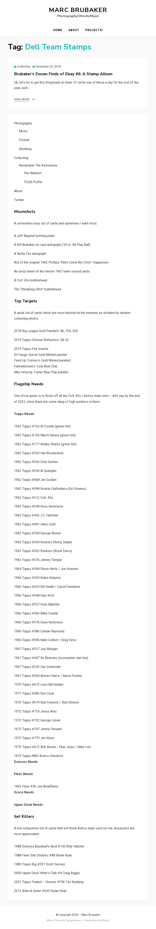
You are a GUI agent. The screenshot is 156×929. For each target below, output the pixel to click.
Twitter (19, 200)
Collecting (23, 66)
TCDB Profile (33, 182)
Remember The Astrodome (38, 165)
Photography (23, 123)
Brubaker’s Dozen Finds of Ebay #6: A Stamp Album (63, 74)
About (73, 30)
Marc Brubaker (78, 10)
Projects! (94, 30)
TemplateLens (74, 920)
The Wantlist (32, 173)
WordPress (103, 920)
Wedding (25, 149)
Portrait (24, 140)
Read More (21, 99)
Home (57, 30)
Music (23, 131)
